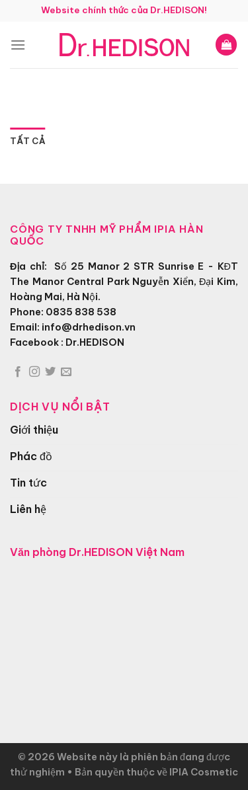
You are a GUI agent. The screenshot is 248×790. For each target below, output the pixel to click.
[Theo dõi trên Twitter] (50, 372)
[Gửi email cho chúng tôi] (66, 372)
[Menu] (18, 44)
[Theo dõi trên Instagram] (34, 372)
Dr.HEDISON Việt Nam (127, 552)
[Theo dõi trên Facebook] (18, 372)
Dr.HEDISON (94, 342)
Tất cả (27, 141)
